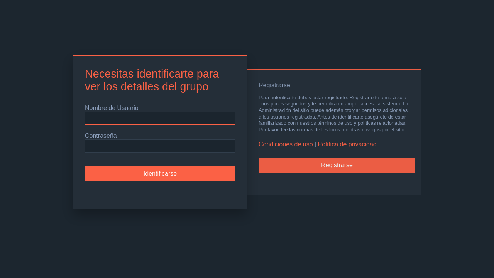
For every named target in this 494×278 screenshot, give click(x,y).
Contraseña (101, 135)
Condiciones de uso (286, 144)
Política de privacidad (347, 144)
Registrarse (337, 165)
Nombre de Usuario (112, 108)
